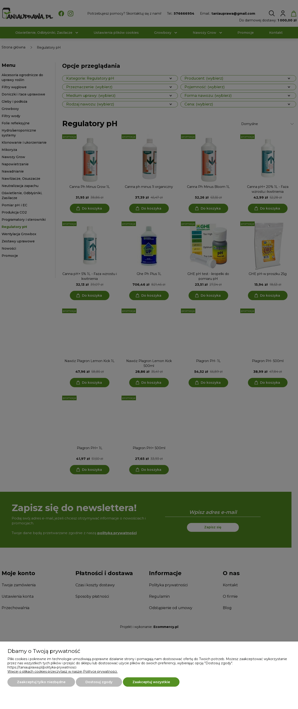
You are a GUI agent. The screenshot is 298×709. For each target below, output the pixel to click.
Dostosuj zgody (98, 682)
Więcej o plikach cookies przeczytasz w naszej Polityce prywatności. (62, 671)
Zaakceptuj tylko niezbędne (41, 682)
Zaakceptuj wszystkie (151, 682)
